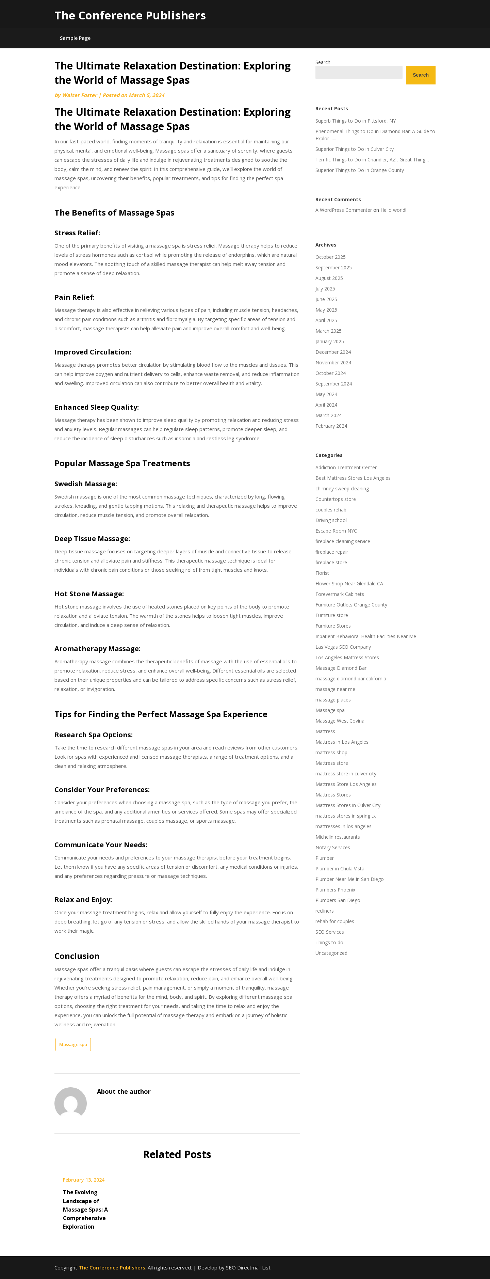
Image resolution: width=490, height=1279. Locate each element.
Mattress (325, 731)
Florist (322, 573)
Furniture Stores (333, 625)
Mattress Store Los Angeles (346, 784)
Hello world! (393, 210)
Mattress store (331, 763)
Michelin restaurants (337, 837)
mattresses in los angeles (343, 826)
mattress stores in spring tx (345, 815)
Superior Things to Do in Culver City (354, 149)
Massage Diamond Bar (340, 668)
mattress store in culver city (345, 773)
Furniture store (331, 615)
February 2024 (331, 426)
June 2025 (326, 299)
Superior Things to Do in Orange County (359, 170)
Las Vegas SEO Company (343, 647)
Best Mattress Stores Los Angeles (353, 478)
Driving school (331, 520)
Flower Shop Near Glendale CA (349, 583)
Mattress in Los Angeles (342, 742)
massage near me (335, 689)
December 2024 (333, 352)
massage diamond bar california (350, 678)
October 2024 (330, 373)
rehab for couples (334, 921)
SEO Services (329, 932)
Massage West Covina (339, 720)
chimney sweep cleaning (342, 488)
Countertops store (335, 499)
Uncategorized (331, 953)
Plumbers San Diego (337, 900)
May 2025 (326, 309)
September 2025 (333, 267)
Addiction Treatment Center (346, 467)
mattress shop (331, 752)
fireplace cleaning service (342, 541)
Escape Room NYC (336, 530)
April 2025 (326, 320)
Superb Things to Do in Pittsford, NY (355, 120)
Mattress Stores (333, 794)
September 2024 (333, 383)
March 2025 (328, 331)
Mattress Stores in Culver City (347, 805)
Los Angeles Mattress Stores (347, 657)
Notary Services (332, 847)
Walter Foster (79, 95)
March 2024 (328, 415)
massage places (333, 699)
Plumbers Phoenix (335, 889)
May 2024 (326, 394)
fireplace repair (331, 552)
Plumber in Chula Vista (339, 868)
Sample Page (75, 38)
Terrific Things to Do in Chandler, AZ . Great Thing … (372, 159)
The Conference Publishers (130, 15)
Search (322, 62)
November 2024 (333, 362)
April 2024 (326, 404)
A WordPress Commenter (343, 210)
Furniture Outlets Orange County (351, 604)
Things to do (329, 942)
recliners (324, 910)
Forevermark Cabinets (339, 594)
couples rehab (330, 509)
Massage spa (73, 1044)
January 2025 (329, 341)
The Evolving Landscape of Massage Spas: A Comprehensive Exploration (85, 1209)
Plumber (324, 858)
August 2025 (329, 278)
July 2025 (325, 288)
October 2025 (330, 257)
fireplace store (331, 562)
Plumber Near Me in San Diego (349, 879)
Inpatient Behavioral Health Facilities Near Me (365, 636)
